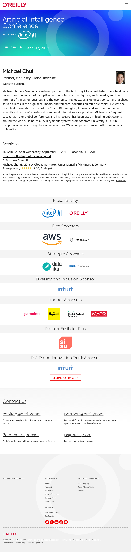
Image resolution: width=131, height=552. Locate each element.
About (47, 483)
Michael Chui (11, 164)
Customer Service (52, 512)
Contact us (14, 401)
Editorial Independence (35, 542)
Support (49, 507)
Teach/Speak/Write (86, 486)
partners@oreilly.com (83, 414)
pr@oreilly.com (77, 435)
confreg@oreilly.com (21, 414)
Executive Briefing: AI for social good (27, 156)
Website (8, 83)
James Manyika (67, 164)
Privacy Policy (50, 497)
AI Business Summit (15, 160)
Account (48, 486)
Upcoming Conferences (14, 478)
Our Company (83, 483)
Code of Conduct (52, 494)
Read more (121, 180)
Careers (81, 490)
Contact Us (49, 501)
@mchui (21, 83)
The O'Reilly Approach (88, 478)
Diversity (48, 490)
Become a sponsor (64, 377)
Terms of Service (8, 542)
